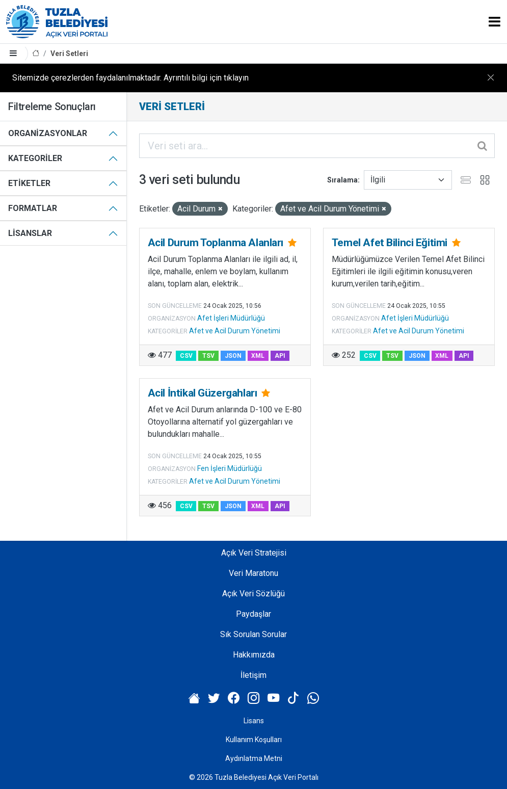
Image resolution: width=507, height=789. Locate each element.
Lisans (254, 721)
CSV (186, 355)
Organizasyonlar (47, 133)
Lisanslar (30, 233)
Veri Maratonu (253, 573)
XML (257, 355)
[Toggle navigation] (494, 21)
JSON (233, 355)
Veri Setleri (69, 53)
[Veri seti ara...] (317, 146)
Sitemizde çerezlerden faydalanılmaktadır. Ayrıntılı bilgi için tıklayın (130, 78)
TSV (208, 355)
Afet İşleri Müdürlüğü (231, 318)
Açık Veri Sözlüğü (253, 593)
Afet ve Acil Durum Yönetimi (234, 331)
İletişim (253, 675)
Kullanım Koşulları (254, 739)
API (280, 355)
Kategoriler (35, 158)
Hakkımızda (254, 655)
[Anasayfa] (35, 53)
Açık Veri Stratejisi (253, 553)
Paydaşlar (253, 614)
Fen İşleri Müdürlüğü (229, 468)
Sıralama (342, 180)
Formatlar (32, 208)
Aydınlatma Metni (253, 758)
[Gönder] (483, 146)
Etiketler (29, 183)
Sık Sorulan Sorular (253, 634)
